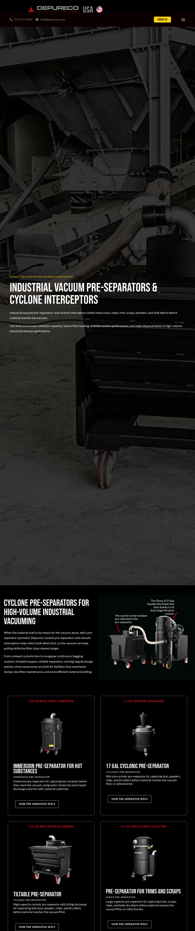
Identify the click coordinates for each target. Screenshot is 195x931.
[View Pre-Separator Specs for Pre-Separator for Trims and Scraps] (129, 925)
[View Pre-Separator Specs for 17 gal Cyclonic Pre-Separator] (129, 799)
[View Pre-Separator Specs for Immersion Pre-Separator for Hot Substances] (37, 805)
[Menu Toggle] (183, 20)
